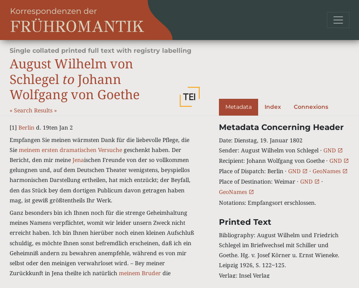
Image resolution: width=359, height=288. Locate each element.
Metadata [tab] (238, 106)
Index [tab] (273, 106)
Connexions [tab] (311, 106)
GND (333, 150)
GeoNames (330, 171)
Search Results (34, 110)
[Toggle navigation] (338, 20)
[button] (190, 97)
